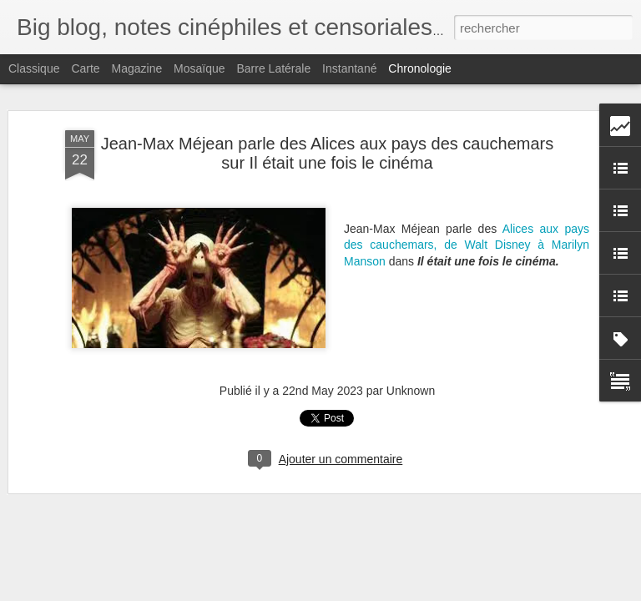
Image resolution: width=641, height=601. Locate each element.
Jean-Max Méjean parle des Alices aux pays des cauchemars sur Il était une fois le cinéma (327, 150)
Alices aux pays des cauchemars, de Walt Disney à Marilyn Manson (466, 242)
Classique (33, 68)
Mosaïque (199, 68)
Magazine (137, 68)
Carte (85, 68)
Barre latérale (273, 68)
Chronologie (420, 68)
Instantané (349, 68)
